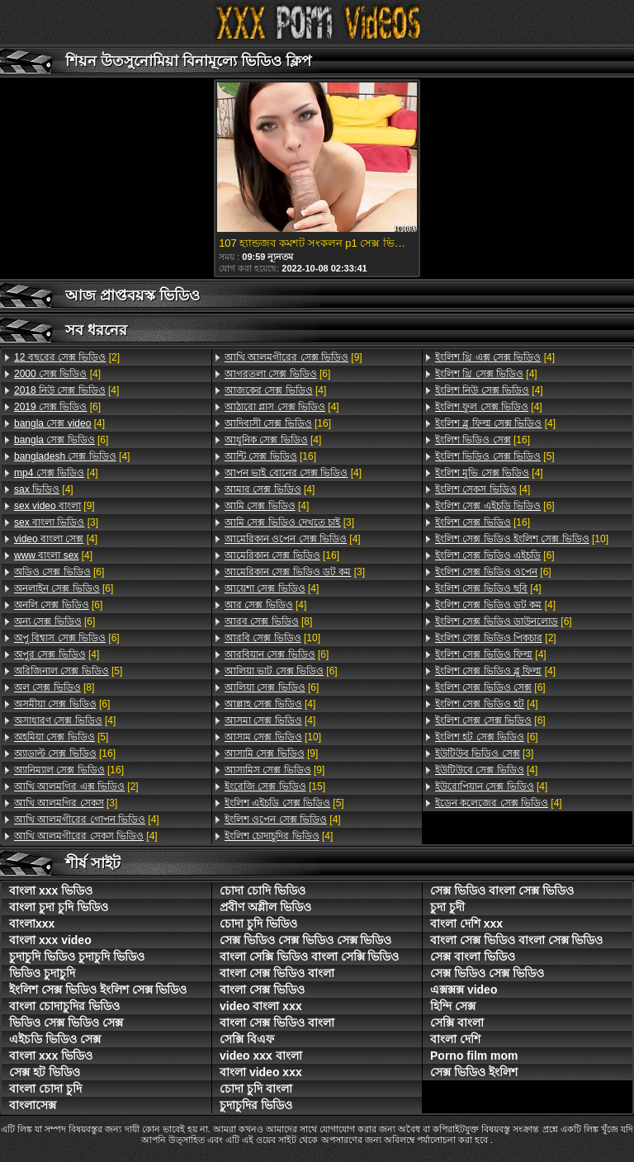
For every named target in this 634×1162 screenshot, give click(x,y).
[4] (57, 374)
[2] (67, 357)
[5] (68, 671)
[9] (54, 506)
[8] (54, 687)
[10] (272, 638)
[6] (57, 407)
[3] (56, 522)
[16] (65, 753)
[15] (275, 786)
